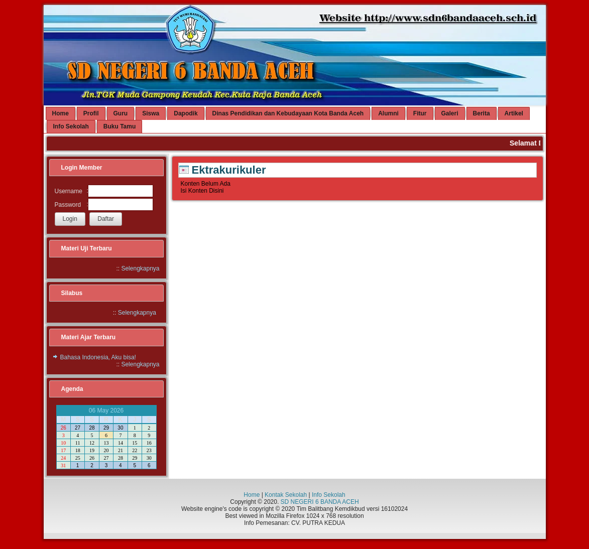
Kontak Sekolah (286, 494)
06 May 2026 (106, 410)
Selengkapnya (140, 268)
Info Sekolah (328, 494)
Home (252, 494)
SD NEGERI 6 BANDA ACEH (320, 501)
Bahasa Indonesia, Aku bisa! (98, 357)
